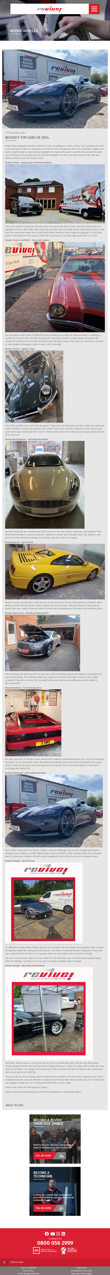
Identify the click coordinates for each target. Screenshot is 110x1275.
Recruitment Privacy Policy (81, 1271)
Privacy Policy (28, 1271)
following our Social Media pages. (65, 1092)
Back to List (14, 1105)
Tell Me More (51, 1155)
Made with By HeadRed (81, 1274)
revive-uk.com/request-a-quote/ (32, 1087)
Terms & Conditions (28, 1268)
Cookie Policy (81, 1268)
